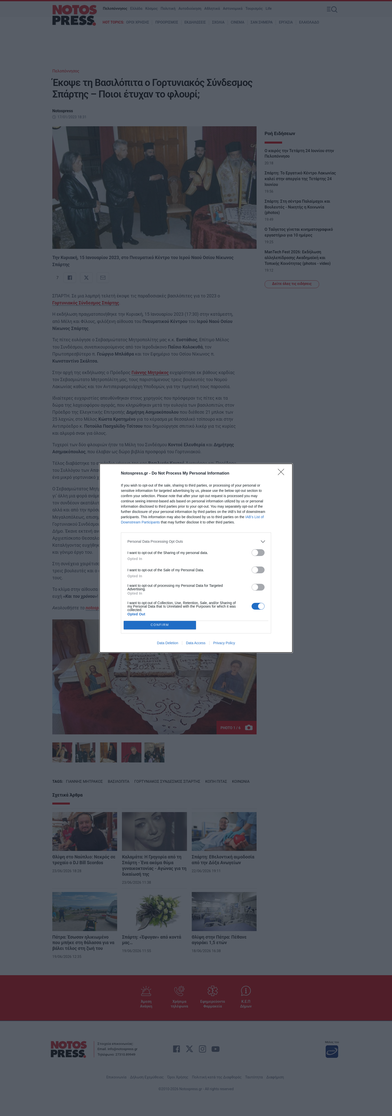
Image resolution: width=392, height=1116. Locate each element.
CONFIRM (159, 625)
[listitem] (196, 541)
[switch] (258, 552)
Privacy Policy (224, 643)
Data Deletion (167, 643)
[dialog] (196, 558)
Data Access (196, 643)
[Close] (282, 473)
